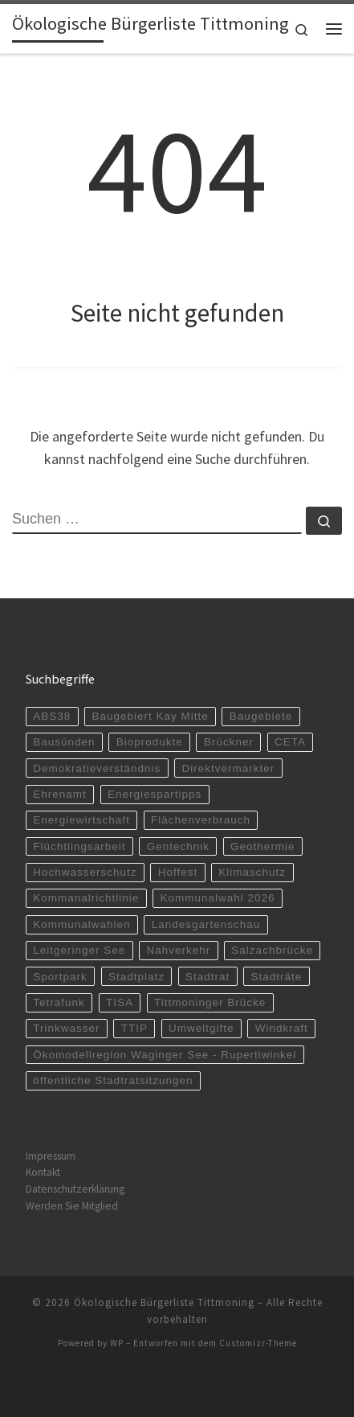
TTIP (134, 1028)
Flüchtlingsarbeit (79, 846)
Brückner (229, 742)
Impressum (50, 1156)
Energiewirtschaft (81, 820)
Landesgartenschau (206, 924)
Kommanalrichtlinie (86, 898)
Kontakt (43, 1172)
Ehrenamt (60, 794)
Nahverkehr (178, 950)
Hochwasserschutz (84, 872)
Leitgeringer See (79, 950)
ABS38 (52, 716)
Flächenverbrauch (200, 820)
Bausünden (64, 742)
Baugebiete (261, 716)
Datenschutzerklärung (75, 1189)
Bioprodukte (149, 742)
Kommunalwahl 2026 (217, 898)
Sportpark (60, 977)
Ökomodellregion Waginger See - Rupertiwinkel (164, 1055)
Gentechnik (178, 846)
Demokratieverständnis (97, 768)
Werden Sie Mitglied (72, 1206)
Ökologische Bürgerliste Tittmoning (164, 1302)
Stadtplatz (136, 977)
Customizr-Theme (258, 1343)
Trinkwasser (66, 1028)
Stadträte (276, 977)
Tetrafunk (59, 1002)
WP (117, 1343)
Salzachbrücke (272, 950)
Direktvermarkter (228, 768)
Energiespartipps (154, 794)
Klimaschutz (252, 872)
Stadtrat (207, 977)
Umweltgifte (201, 1028)
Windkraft (281, 1028)
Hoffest (178, 872)
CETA (290, 742)
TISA (119, 1002)
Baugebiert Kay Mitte (150, 716)
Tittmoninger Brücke (210, 1002)
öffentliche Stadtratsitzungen (113, 1080)
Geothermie (262, 846)
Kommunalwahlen (81, 924)
